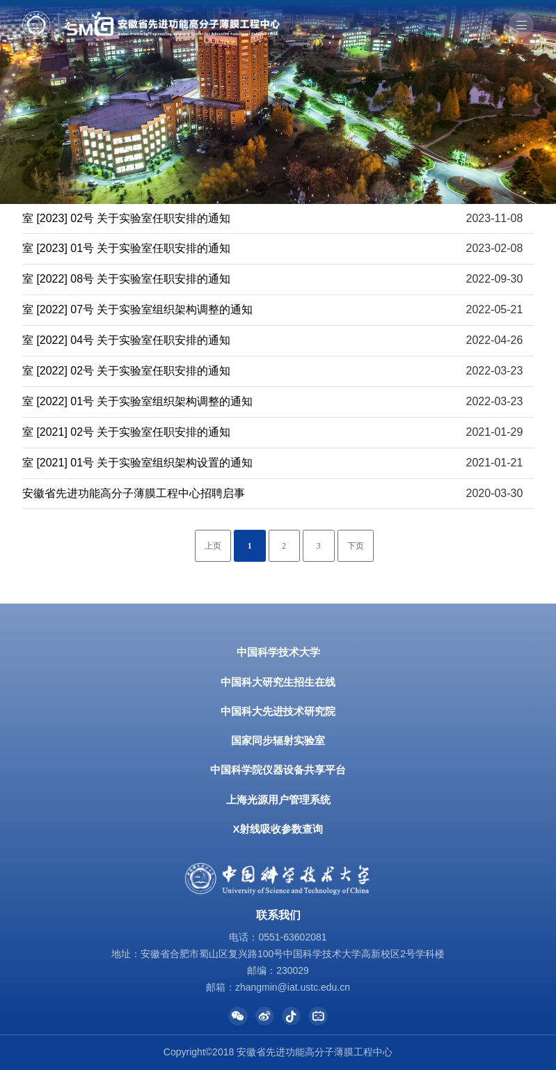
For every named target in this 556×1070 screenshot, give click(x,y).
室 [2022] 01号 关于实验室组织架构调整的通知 (137, 401)
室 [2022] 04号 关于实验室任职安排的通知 (126, 340)
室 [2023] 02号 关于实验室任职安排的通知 (126, 218)
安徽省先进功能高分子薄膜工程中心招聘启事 (133, 493)
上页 (213, 546)
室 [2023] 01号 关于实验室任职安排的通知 (126, 248)
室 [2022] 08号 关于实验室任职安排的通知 (126, 279)
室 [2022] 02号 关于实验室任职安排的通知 (126, 371)
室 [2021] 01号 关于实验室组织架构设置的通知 (137, 463)
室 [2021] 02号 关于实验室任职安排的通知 (126, 432)
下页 (355, 546)
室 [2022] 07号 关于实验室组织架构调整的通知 (137, 309)
